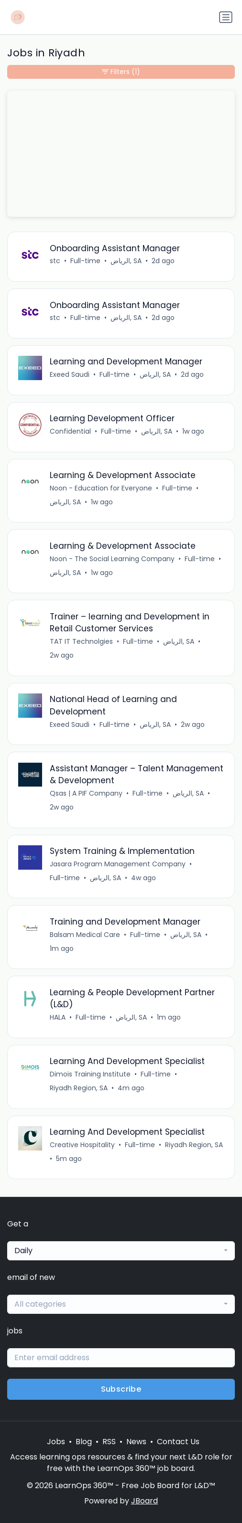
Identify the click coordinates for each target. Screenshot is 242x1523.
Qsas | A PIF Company (86, 793)
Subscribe (121, 1389)
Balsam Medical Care (85, 934)
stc (55, 261)
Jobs (56, 1441)
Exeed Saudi (69, 374)
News (136, 1441)
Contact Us (178, 1441)
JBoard (144, 1500)
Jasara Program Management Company (118, 864)
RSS (109, 1441)
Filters (121, 72)
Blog (84, 1441)
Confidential (70, 431)
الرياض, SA (126, 261)
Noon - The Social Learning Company (112, 559)
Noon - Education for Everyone (101, 488)
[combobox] (121, 1250)
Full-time (85, 261)
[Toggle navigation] (226, 17)
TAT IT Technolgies (81, 641)
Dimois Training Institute (90, 1074)
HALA (58, 1017)
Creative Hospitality (82, 1145)
